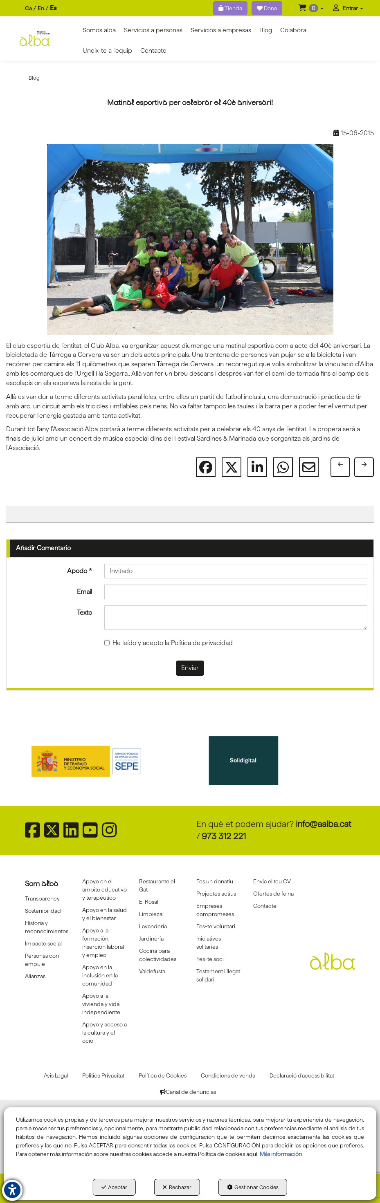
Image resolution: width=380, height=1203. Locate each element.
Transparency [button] (42, 898)
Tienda (230, 8)
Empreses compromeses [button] (215, 910)
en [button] (41, 8)
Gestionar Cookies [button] (253, 1187)
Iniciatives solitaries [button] (208, 942)
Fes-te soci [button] (210, 959)
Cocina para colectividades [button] (157, 955)
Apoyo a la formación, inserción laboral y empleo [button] (103, 942)
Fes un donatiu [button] (214, 881)
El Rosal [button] (148, 901)
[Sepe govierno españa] (110, 760)
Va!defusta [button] (152, 971)
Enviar (190, 667)
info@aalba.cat (323, 824)
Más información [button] (281, 1154)
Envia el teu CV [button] (272, 881)
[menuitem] (40, 8)
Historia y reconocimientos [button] (46, 927)
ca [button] (28, 8)
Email (84, 591)
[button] (311, 8)
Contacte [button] (265, 906)
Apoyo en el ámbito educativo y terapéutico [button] (104, 889)
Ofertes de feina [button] (273, 893)
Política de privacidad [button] (202, 642)
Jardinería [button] (151, 938)
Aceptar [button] (114, 1187)
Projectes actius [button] (216, 893)
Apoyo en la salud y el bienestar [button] (104, 914)
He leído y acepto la (168, 642)
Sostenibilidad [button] (43, 910)
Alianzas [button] (35, 976)
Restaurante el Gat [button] (157, 885)
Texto (84, 612)
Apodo (79, 570)
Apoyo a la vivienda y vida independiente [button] (101, 1003)
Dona (267, 8)
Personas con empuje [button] (42, 959)
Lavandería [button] (153, 926)
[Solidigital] (269, 760)
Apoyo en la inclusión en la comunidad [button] (100, 975)
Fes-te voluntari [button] (215, 926)
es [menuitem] (53, 7)
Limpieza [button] (150, 914)
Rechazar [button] (177, 1187)
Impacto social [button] (43, 943)
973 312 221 (224, 836)
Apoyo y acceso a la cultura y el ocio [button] (104, 1032)
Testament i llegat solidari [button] (218, 975)
